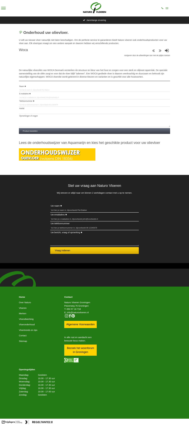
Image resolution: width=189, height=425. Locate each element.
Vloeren (23, 308)
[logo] (94, 8)
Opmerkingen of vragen (28, 116)
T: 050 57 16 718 (72, 309)
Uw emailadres (58, 214)
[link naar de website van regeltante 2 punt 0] (39, 422)
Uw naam (55, 206)
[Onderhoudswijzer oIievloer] (57, 160)
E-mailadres (24, 94)
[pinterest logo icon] (73, 317)
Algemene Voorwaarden (80, 324)
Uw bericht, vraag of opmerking (65, 232)
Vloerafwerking (26, 319)
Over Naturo (25, 302)
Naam (21, 86)
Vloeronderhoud (27, 324)
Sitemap (23, 341)
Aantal (21, 108)
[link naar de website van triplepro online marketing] (12, 422)
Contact (23, 335)
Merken (22, 313)
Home (22, 297)
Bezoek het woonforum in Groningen (80, 350)
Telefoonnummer (25, 101)
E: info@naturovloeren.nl (76, 312)
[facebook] (70, 317)
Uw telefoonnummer (60, 223)
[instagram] (66, 317)
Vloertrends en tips (28, 330)
